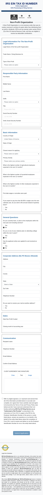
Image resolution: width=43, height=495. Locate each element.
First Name (6, 76)
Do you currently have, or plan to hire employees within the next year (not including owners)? (20, 221)
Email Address (7, 356)
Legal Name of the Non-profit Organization (16, 47)
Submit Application (22, 433)
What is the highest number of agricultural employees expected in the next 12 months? (19, 166)
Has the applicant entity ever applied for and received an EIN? (20, 242)
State (4, 281)
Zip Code (6, 288)
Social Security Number (10, 113)
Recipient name (7, 341)
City (4, 266)
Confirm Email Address (10, 363)
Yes (6, 207)
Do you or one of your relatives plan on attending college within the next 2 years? (20, 232)
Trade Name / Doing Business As (13, 54)
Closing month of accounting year (13, 326)
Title (4, 106)
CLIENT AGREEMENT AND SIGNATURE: (16, 371)
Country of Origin (8, 136)
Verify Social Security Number (12, 120)
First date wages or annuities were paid (15, 193)
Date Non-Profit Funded (10, 319)
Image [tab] (30, 375)
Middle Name (7, 84)
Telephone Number (8, 296)
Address (5, 259)
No (6, 209)
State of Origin (7, 143)
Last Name (6, 91)
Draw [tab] (13, 375)
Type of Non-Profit (8, 61)
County (5, 274)
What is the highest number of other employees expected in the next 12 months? (21, 185)
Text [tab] (21, 375)
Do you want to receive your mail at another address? (19, 303)
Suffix (4, 98)
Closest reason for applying (11, 150)
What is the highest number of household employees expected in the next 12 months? (19, 175)
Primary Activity (7, 158)
